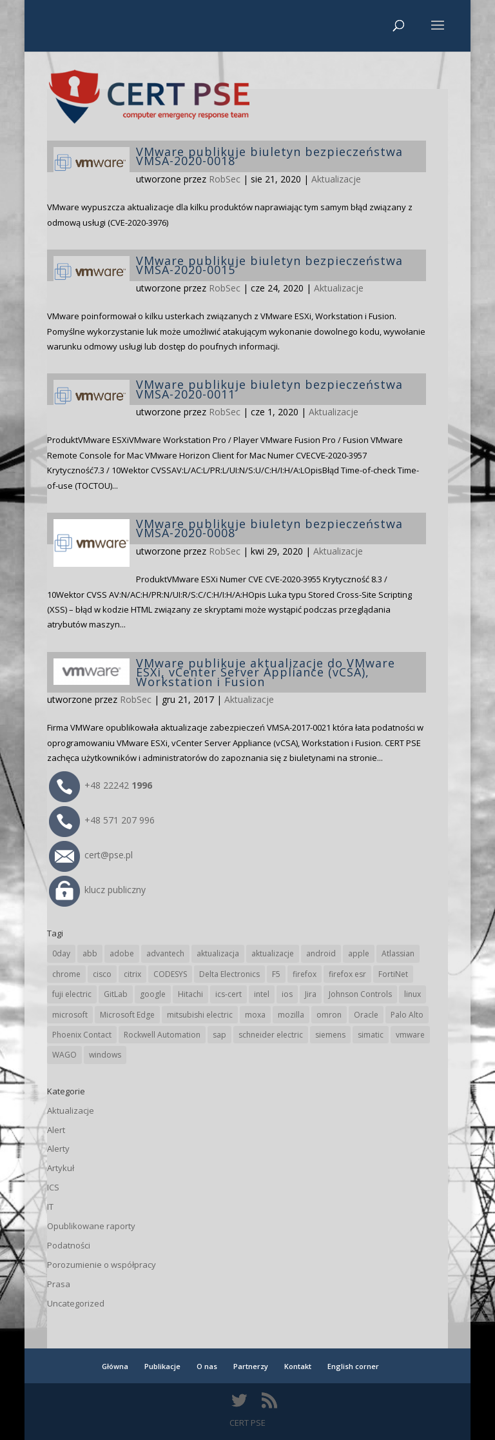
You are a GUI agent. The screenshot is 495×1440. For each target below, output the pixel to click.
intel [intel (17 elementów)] (261, 994)
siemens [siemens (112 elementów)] (330, 1034)
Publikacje (162, 1366)
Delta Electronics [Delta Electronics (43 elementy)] (229, 974)
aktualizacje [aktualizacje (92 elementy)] (272, 953)
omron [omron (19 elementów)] (329, 1014)
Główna (115, 1366)
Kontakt (297, 1366)
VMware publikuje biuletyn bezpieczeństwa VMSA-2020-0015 (269, 265)
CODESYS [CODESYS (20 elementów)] (170, 974)
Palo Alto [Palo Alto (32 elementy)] (407, 1014)
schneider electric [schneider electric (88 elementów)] (270, 1034)
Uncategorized (75, 1303)
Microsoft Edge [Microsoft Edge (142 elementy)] (127, 1014)
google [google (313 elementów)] (153, 994)
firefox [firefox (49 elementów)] (304, 974)
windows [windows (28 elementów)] (105, 1054)
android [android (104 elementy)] (321, 953)
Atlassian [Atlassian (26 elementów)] (398, 953)
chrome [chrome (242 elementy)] (66, 974)
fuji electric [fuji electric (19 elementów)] (72, 994)
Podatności (68, 1245)
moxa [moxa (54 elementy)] (255, 1014)
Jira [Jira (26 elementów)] (310, 994)
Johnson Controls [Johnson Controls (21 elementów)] (360, 994)
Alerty (58, 1148)
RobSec (224, 179)
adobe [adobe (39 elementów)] (122, 953)
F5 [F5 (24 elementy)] (276, 974)
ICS (53, 1187)
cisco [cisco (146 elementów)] (102, 974)
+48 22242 (100, 785)
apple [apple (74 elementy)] (358, 953)
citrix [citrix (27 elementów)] (132, 974)
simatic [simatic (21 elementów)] (370, 1034)
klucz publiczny (97, 889)
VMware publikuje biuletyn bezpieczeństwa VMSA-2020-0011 (269, 389)
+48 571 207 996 (102, 820)
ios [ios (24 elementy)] (287, 994)
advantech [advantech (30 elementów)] (165, 953)
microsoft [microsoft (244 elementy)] (70, 1014)
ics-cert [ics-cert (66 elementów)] (228, 994)
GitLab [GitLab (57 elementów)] (116, 994)
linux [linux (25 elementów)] (412, 994)
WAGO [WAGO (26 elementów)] (64, 1054)
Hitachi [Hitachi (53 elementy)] (190, 994)
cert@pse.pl (91, 855)
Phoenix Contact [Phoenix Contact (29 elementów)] (82, 1034)
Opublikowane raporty (91, 1226)
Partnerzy (250, 1366)
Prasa (58, 1284)
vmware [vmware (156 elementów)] (410, 1034)
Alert (56, 1130)
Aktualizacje (336, 179)
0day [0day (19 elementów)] (61, 953)
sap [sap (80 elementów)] (219, 1034)
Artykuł (60, 1168)
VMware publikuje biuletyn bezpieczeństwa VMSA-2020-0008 (269, 528)
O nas (207, 1366)
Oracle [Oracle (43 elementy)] (366, 1014)
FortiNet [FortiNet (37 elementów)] (393, 974)
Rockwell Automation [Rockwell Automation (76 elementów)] (162, 1034)
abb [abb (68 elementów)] (89, 953)
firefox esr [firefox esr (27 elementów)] (347, 974)
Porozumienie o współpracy (101, 1264)
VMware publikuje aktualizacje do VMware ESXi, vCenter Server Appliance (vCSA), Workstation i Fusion (265, 672)
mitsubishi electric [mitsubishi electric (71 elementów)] (200, 1014)
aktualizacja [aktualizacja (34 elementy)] (218, 953)
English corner (353, 1366)
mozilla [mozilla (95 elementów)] (291, 1014)
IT (50, 1206)
